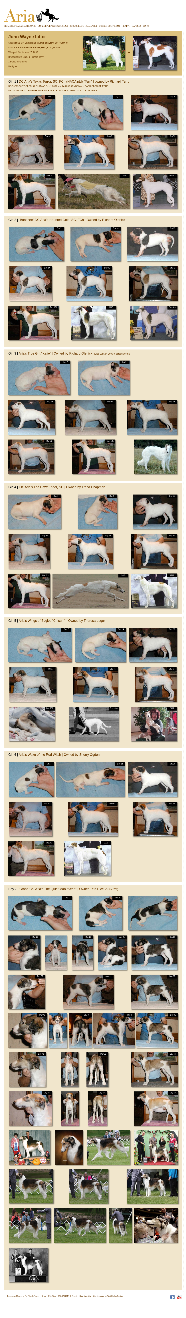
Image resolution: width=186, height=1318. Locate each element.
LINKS (146, 26)
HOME (7, 26)
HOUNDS (31, 26)
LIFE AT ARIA (19, 26)
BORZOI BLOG (77, 26)
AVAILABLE (92, 26)
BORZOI (46, 26)
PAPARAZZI (62, 26)
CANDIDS (136, 26)
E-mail (74, 1296)
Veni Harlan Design (115, 1296)
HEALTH (126, 26)
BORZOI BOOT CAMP (109, 26)
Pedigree (12, 66)
